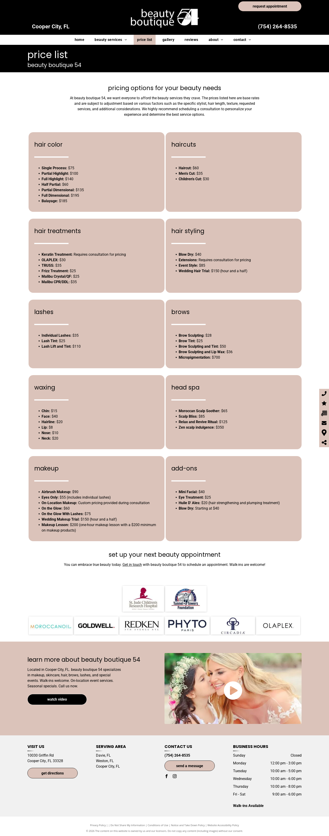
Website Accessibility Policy (223, 825)
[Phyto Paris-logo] (187, 625)
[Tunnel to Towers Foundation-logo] (186, 599)
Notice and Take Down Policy (188, 825)
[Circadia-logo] (233, 625)
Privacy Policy (98, 825)
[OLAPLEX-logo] (278, 625)
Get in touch (132, 564)
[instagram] (175, 776)
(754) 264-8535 (277, 26)
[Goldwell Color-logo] (96, 625)
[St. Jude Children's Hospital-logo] (143, 599)
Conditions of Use (158, 825)
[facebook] (166, 776)
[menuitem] (81, 40)
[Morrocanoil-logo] (51, 625)
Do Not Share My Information (128, 825)
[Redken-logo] (141, 625)
